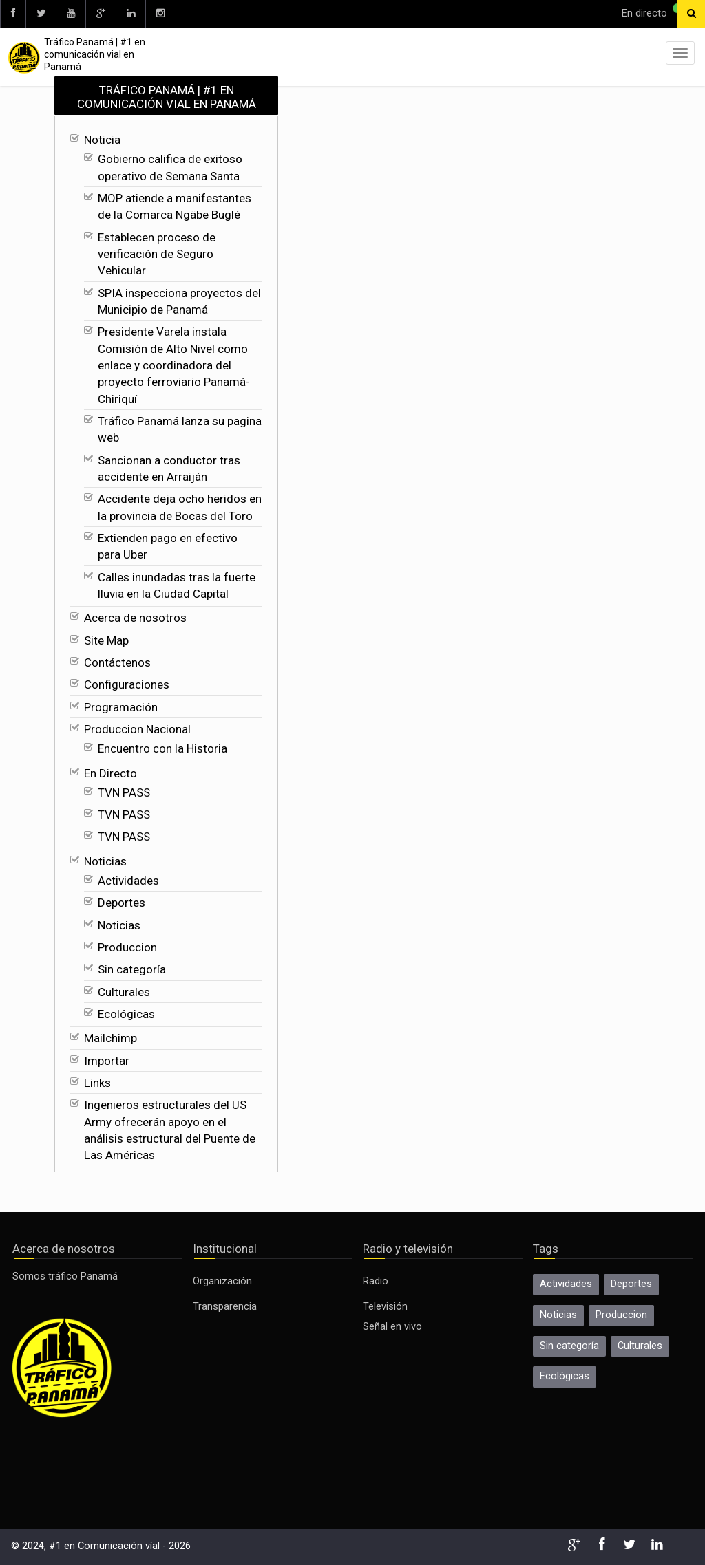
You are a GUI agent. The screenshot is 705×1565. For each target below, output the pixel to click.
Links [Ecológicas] (97, 1083)
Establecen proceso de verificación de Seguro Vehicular (156, 254)
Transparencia (225, 1307)
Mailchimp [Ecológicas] (110, 1038)
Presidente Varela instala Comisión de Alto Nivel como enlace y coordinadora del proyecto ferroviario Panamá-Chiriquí (174, 365)
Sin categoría (132, 969)
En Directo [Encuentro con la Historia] (110, 773)
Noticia (102, 140)
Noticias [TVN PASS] (105, 861)
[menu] (680, 53)
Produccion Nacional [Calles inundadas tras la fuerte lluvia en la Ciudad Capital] (137, 729)
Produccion (127, 947)
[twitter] (40, 14)
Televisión (385, 1307)
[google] (100, 14)
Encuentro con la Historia (162, 748)
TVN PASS (124, 792)
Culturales (124, 992)
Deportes (121, 902)
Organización (222, 1281)
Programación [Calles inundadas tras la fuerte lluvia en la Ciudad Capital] (121, 707)
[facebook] (12, 14)
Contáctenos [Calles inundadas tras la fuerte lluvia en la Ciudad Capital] (117, 662)
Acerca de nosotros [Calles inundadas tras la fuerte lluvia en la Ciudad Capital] (135, 618)
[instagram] (160, 14)
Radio (375, 1281)
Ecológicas (126, 1014)
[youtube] (70, 14)
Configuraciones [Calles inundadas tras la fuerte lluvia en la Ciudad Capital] (126, 684)
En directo (644, 13)
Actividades (128, 880)
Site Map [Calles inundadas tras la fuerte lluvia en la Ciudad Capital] (106, 640)
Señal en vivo (392, 1326)
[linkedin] (130, 14)
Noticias (119, 925)
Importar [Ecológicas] (106, 1061)
